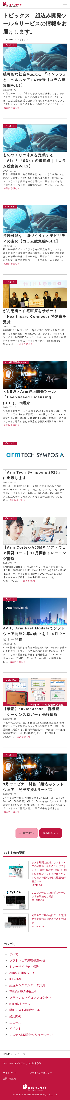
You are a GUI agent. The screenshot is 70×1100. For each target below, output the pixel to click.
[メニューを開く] (65, 4)
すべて (13, 954)
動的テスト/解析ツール (24, 1010)
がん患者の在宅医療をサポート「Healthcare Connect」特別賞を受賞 (34, 316)
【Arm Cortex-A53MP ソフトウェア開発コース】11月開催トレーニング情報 (34, 553)
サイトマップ (9, 1072)
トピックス (22, 39)
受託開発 (15, 1016)
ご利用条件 (35, 1063)
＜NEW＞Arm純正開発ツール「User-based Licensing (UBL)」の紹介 (29, 397)
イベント (15, 1028)
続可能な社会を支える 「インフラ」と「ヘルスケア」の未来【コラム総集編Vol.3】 (35, 79)
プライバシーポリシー (41, 1072)
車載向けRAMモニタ (23, 991)
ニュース (15, 1022)
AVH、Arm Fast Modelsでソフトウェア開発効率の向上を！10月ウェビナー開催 (34, 633)
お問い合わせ (9, 1078)
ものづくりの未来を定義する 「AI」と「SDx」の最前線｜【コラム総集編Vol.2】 (34, 160)
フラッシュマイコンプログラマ (30, 997)
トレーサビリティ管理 (24, 966)
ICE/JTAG (16, 979)
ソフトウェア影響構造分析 (27, 960)
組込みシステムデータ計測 (27, 985)
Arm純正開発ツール (22, 973)
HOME (9, 39)
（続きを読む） (11, 107)
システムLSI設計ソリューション (31, 1034)
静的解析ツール (19, 1003)
